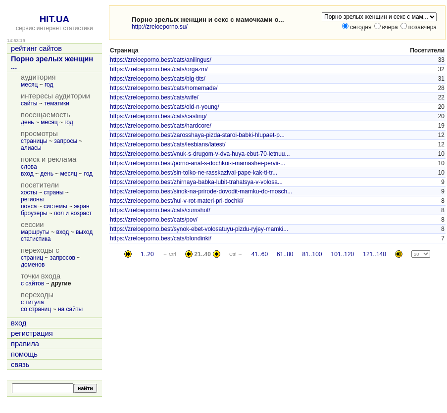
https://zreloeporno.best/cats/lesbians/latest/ (167, 144)
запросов (62, 257)
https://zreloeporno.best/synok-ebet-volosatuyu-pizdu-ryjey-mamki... (199, 229)
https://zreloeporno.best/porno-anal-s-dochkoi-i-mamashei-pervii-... (197, 163)
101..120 (342, 254)
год (49, 84)
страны (53, 192)
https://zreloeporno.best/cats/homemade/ (163, 88)
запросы (65, 141)
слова (29, 166)
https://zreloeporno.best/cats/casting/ (158, 116)
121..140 (374, 254)
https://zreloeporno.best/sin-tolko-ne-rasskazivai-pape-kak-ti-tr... (193, 172)
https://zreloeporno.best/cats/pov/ (154, 219)
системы (55, 206)
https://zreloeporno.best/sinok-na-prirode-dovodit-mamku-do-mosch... (201, 191)
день (27, 122)
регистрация (32, 333)
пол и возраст (73, 213)
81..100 (312, 254)
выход (84, 232)
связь (20, 364)
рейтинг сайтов (36, 48)
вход (27, 173)
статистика (35, 238)
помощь (24, 354)
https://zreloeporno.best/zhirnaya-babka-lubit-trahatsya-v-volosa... (196, 182)
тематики (56, 103)
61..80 (285, 254)
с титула (32, 302)
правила (25, 344)
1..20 (147, 254)
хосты (29, 192)
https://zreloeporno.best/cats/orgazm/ (158, 69)
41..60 (259, 254)
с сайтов (32, 283)
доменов (33, 264)
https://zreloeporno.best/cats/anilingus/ (160, 59)
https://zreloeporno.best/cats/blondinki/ (160, 238)
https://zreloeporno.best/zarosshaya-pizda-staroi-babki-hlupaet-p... (197, 135)
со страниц (36, 309)
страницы (34, 141)
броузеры (34, 213)
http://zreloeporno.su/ (160, 26)
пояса (29, 206)
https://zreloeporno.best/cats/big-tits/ (157, 78)
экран (81, 206)
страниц (32, 257)
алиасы (31, 147)
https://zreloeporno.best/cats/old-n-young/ (164, 106)
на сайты (70, 309)
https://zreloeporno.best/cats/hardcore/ (160, 125)
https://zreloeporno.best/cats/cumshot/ (160, 210)
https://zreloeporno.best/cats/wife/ (154, 97)
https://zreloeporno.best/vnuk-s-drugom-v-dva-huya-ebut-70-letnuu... (200, 153)
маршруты (35, 232)
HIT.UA (54, 19)
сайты (29, 103)
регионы (32, 199)
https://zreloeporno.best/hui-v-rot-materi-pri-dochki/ (176, 200)
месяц (29, 84)
